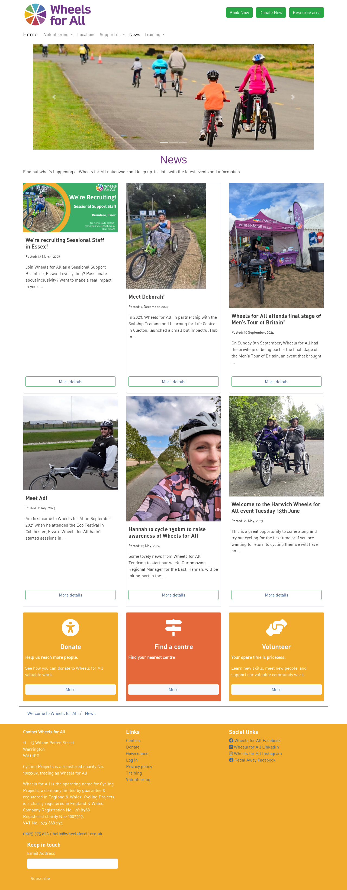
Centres (133, 740)
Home (30, 34)
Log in (132, 760)
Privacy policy (139, 766)
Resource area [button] (306, 12)
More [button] (70, 689)
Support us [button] (111, 34)
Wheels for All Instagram (255, 753)
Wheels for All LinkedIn (254, 747)
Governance (137, 753)
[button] (54, 97)
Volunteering (138, 779)
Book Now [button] (239, 12)
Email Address (41, 853)
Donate (132, 747)
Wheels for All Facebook (255, 740)
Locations (86, 34)
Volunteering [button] (57, 34)
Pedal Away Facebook (252, 760)
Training (134, 773)
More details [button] (70, 381)
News (134, 34)
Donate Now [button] (270, 12)
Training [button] (153, 34)
